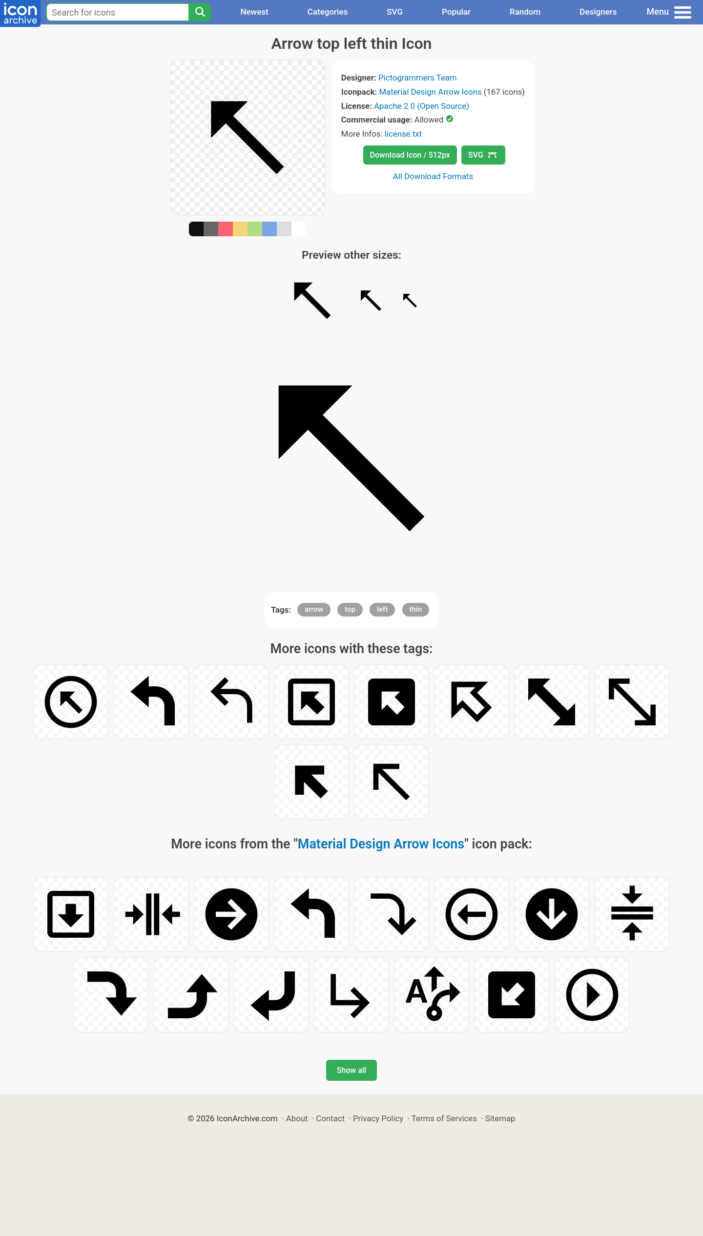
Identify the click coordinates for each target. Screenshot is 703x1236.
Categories (328, 12)
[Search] (199, 12)
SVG (395, 12)
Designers (598, 12)
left (382, 609)
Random (525, 12)
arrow (314, 609)
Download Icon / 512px (410, 155)
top (350, 609)
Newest (254, 12)
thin (416, 609)
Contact (330, 1118)
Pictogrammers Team (417, 77)
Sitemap (500, 1118)
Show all (351, 1070)
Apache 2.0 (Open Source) (421, 106)
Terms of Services (444, 1118)
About (297, 1118)
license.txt (403, 134)
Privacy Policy (378, 1118)
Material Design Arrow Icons (430, 92)
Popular (456, 12)
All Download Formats (433, 176)
